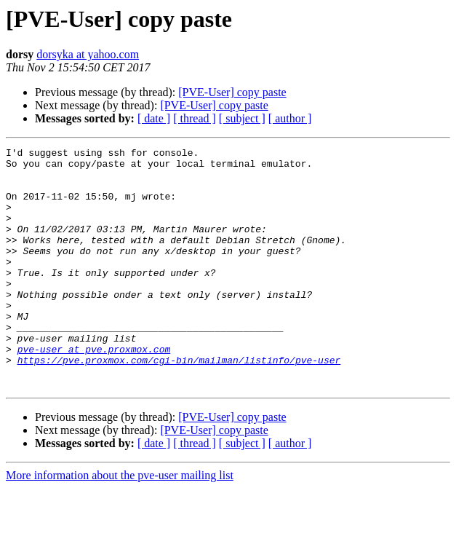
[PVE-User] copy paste (232, 92)
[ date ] (153, 118)
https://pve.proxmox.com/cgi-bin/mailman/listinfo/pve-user (179, 403)
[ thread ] (194, 118)
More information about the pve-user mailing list (119, 523)
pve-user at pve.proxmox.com (94, 390)
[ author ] (290, 118)
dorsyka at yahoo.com (87, 54)
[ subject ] (242, 118)
